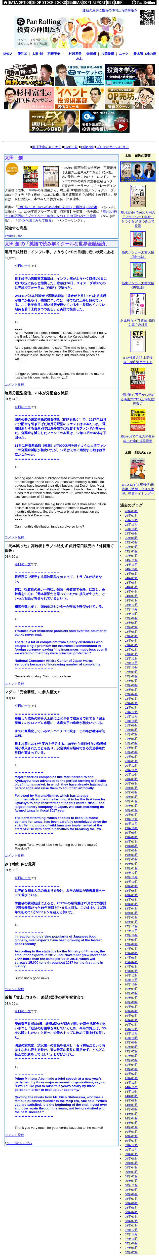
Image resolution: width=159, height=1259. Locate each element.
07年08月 (131, 1248)
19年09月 (131, 832)
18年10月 (131, 881)
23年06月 (131, 631)
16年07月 (131, 998)
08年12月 (131, 1185)
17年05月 (131, 957)
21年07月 (131, 734)
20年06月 (131, 792)
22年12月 (131, 658)
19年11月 (131, 823)
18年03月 (131, 913)
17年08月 (131, 944)
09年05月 (131, 1163)
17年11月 (131, 931)
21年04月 (131, 748)
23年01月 (131, 654)
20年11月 (131, 770)
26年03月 (131, 511)
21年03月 (131, 752)
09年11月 (131, 1149)
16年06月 (131, 1002)
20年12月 (131, 765)
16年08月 (131, 993)
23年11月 (131, 609)
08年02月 (131, 1221)
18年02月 (131, 917)
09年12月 (131, 1145)
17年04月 (131, 962)
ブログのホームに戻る (112, 147)
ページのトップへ (19, 1143)
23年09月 (131, 618)
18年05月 (131, 904)
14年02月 (131, 1127)
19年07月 (131, 841)
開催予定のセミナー (46, 147)
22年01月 (131, 707)
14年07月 (131, 1105)
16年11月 (131, 980)
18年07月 (131, 895)
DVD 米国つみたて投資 (34, 220)
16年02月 (131, 1020)
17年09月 (131, 940)
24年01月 (131, 600)
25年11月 (131, 524)
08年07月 (131, 1198)
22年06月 (131, 685)
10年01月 (131, 1140)
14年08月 (131, 1100)
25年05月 (131, 542)
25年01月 (131, 556)
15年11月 (131, 1033)
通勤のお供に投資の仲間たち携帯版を (109, 10)
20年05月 (131, 797)
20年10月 (131, 774)
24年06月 (131, 582)
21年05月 (131, 743)
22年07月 (131, 681)
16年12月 (131, 975)
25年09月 (131, 533)
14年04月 (131, 1118)
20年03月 (131, 806)
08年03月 (131, 1216)
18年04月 (131, 908)
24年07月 (131, 578)
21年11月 (131, 716)
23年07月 (131, 627)
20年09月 (131, 779)
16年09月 (131, 989)
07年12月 (131, 1230)
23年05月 (131, 636)
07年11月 (131, 1234)
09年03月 (131, 1172)
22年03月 (131, 698)
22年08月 (131, 676)
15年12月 (131, 1029)
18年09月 (131, 886)
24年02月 (131, 596)
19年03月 (131, 859)
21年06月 (131, 739)
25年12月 (131, 520)
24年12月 (131, 560)
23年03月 (131, 645)
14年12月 (131, 1082)
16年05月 (131, 1006)
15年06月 (131, 1056)
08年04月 (131, 1212)
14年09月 (131, 1096)
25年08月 (131, 538)
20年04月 (131, 801)
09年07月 (131, 1154)
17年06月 (131, 953)
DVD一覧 (71, 147)
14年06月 (131, 1109)
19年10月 (131, 828)
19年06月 (131, 846)
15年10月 (131, 1038)
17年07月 (131, 948)
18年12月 (131, 873)
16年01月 (131, 1024)
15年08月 (131, 1047)
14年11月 (131, 1087)
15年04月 (131, 1065)
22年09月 (131, 672)
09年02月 (131, 1176)
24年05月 (131, 587)
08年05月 (131, 1207)
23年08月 (131, 623)
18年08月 (131, 890)
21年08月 (131, 730)
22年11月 (131, 663)
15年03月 (131, 1069)
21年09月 (131, 725)
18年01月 (131, 922)
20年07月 (131, 788)
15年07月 (131, 1051)
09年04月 (131, 1167)
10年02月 (131, 1136)
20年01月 (131, 815)
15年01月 (131, 1078)
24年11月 (131, 565)
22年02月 (131, 703)
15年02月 (131, 1073)
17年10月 (131, 935)
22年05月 (131, 690)
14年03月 (131, 1123)
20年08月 (131, 783)
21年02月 (131, 756)
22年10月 (131, 667)
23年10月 (131, 614)
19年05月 (131, 850)
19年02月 (131, 864)
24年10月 (131, 569)
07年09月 (131, 1243)
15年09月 (131, 1042)
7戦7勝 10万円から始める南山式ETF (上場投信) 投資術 (57, 207)
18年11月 (131, 877)
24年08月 (131, 573)
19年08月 (131, 837)
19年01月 (131, 868)
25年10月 (131, 529)
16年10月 (131, 984)
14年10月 (131, 1091)
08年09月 (131, 1190)
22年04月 (131, 694)
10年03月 (131, 1131)
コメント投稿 (14, 384)
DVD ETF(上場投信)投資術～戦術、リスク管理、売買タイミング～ (138, 489)
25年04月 (131, 547)
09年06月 (131, 1158)
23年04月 (131, 640)
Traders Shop (13, 236)
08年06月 (131, 1203)
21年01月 (131, 761)
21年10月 (131, 721)
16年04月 (131, 1011)
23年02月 (131, 649)
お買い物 (87, 147)
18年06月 (131, 899)
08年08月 (131, 1194)
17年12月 (131, 926)
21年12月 (131, 712)
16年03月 (131, 1015)
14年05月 (131, 1114)
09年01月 (131, 1181)
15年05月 (131, 1060)
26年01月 (131, 515)
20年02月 (131, 810)
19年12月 (131, 819)
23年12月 (131, 605)
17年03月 (131, 966)
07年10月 (131, 1239)
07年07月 (131, 1252)
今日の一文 (23, 266)
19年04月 (131, 855)
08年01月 (131, 1225)
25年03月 (131, 551)
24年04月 (131, 591)
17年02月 (131, 971)
